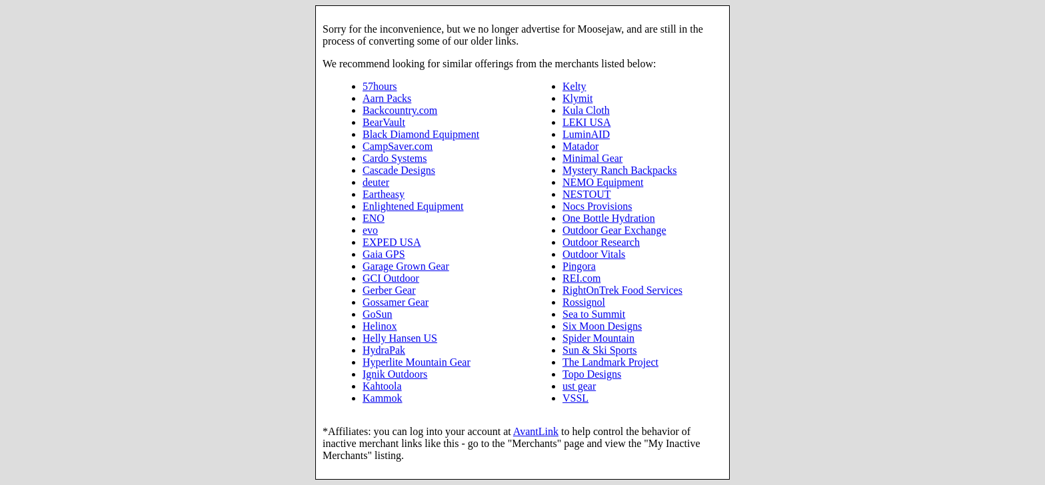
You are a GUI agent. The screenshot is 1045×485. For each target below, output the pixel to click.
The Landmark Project (610, 362)
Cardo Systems (395, 158)
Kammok (383, 398)
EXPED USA (392, 242)
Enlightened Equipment (413, 206)
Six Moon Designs (602, 326)
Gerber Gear (389, 290)
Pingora (579, 266)
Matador (580, 146)
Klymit (577, 98)
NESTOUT (586, 194)
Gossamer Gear (396, 302)
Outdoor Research (601, 242)
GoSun (377, 314)
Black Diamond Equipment (421, 134)
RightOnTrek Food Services (622, 290)
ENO (374, 218)
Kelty (574, 86)
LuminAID (586, 134)
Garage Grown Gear (406, 266)
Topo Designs (591, 374)
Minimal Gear (592, 158)
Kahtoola (382, 386)
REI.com (581, 278)
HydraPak (384, 350)
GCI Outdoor (391, 278)
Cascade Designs (399, 170)
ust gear (579, 386)
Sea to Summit (593, 314)
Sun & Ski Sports (599, 350)
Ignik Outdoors (395, 374)
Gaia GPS (384, 254)
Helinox (380, 326)
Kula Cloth (586, 110)
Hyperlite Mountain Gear (417, 362)
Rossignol (583, 302)
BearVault (384, 122)
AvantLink (535, 431)
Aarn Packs (387, 98)
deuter (376, 182)
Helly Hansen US (400, 338)
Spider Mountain (598, 338)
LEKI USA (586, 122)
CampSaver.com (398, 146)
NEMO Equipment (602, 182)
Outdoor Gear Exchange (614, 230)
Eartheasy (384, 194)
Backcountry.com (400, 110)
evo (370, 230)
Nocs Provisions (597, 206)
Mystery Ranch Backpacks (619, 170)
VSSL (575, 398)
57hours (380, 86)
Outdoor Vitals (593, 254)
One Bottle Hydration (608, 218)
